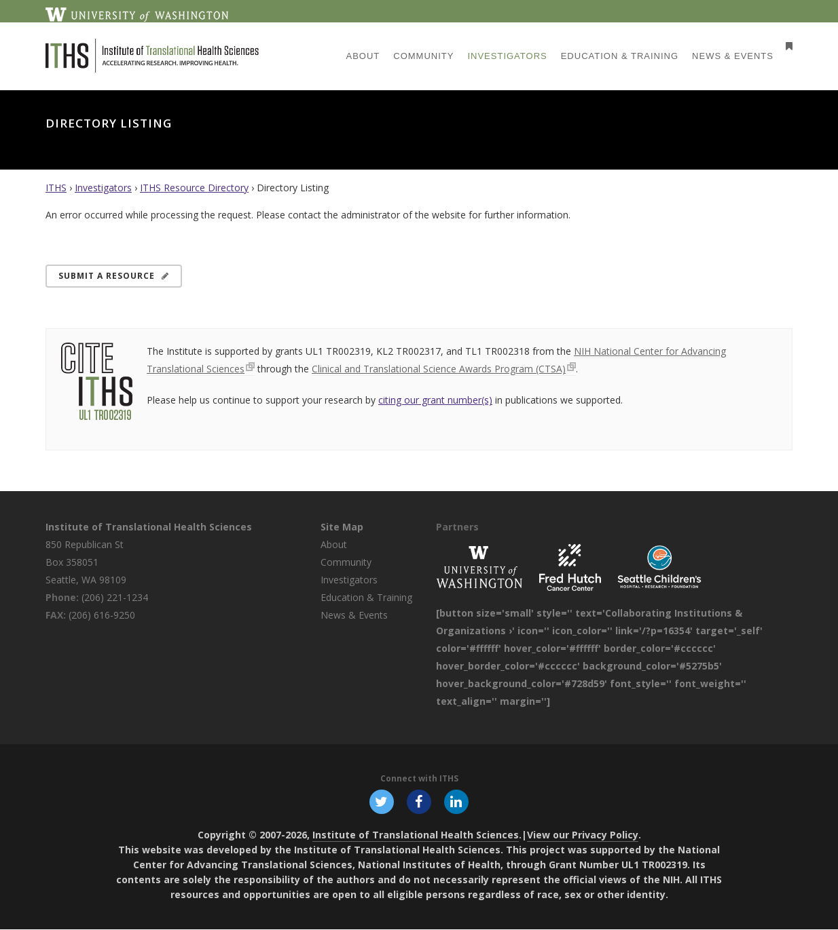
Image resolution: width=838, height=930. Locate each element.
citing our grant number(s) (435, 399)
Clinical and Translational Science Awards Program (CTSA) (439, 368)
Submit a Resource (113, 276)
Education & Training (366, 597)
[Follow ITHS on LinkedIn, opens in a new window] (457, 802)
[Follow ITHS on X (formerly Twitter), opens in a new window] (381, 802)
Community (346, 562)
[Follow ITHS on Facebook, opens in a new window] (419, 802)
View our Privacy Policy (582, 835)
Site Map (342, 526)
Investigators (103, 187)
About (334, 544)
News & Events (354, 614)
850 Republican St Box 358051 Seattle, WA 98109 (85, 562)
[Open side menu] (786, 45)
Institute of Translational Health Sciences (148, 526)
